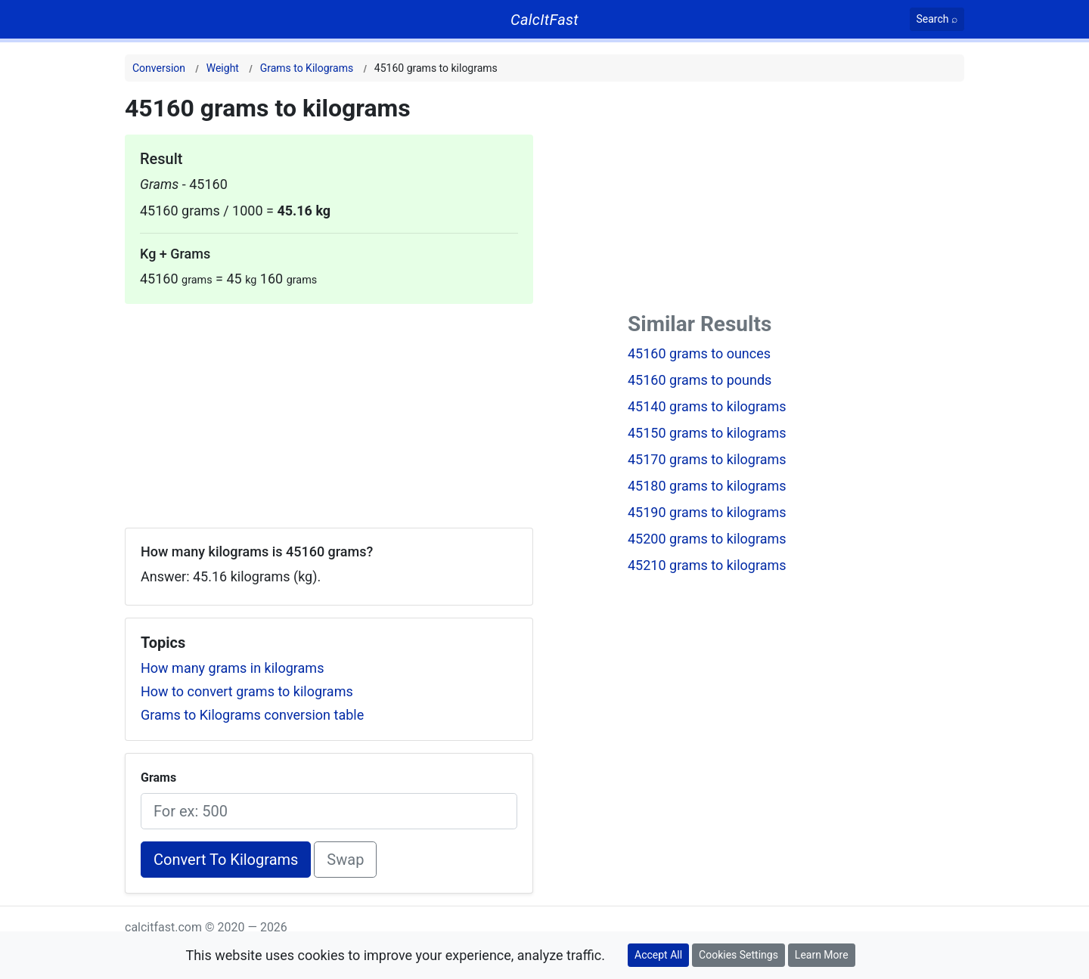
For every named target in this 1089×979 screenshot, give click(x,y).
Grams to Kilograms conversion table (252, 715)
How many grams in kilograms (232, 668)
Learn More (822, 955)
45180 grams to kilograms (707, 486)
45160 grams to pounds (699, 380)
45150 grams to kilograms (707, 433)
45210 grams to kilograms (707, 565)
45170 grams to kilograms (707, 459)
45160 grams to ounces (699, 353)
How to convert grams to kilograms (247, 691)
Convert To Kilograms (226, 859)
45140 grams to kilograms (707, 406)
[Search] (937, 19)
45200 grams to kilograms (707, 539)
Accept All (658, 955)
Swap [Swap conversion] (345, 859)
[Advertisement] (329, 410)
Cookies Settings (738, 955)
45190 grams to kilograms (707, 512)
